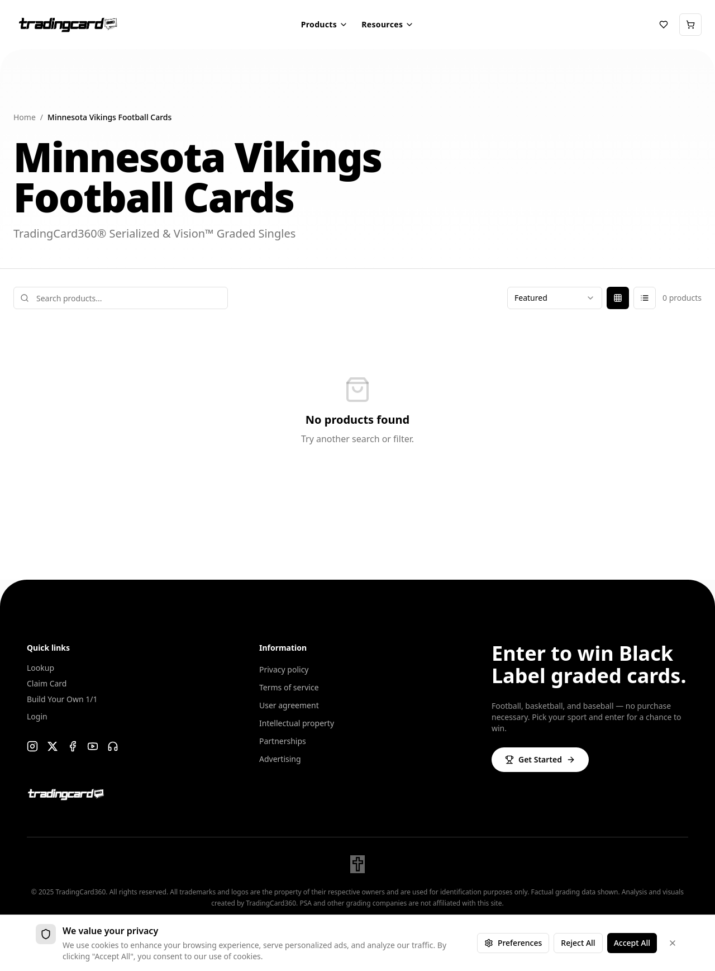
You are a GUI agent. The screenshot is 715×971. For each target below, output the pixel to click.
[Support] (112, 746)
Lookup (40, 667)
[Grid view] (618, 298)
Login (37, 716)
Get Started (540, 759)
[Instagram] (32, 746)
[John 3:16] (357, 864)
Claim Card (46, 683)
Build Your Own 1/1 (62, 699)
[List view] (644, 298)
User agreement (289, 705)
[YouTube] (92, 746)
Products (325, 24)
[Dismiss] (672, 943)
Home (24, 117)
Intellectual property (296, 723)
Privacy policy (284, 669)
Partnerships (282, 741)
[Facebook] (72, 746)
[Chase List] (663, 24)
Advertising (280, 759)
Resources (387, 24)
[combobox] (554, 298)
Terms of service (289, 687)
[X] (52, 746)
